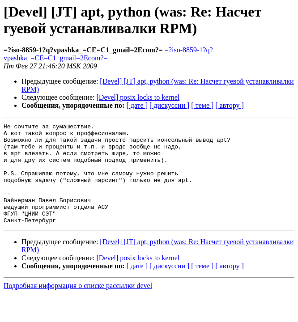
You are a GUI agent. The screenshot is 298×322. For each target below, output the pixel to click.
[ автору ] (229, 105)
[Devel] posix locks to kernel (138, 97)
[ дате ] (137, 105)
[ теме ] (202, 105)
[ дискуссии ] (169, 105)
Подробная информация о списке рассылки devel (78, 305)
